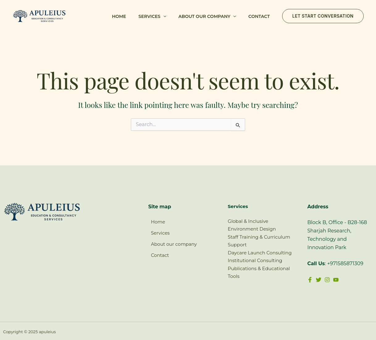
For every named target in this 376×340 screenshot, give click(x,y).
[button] (163, 16)
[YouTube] (340, 280)
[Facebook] (310, 280)
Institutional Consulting (255, 260)
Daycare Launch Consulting (260, 253)
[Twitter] (320, 280)
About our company (207, 16)
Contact (259, 16)
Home (119, 16)
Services (152, 16)
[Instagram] (330, 280)
